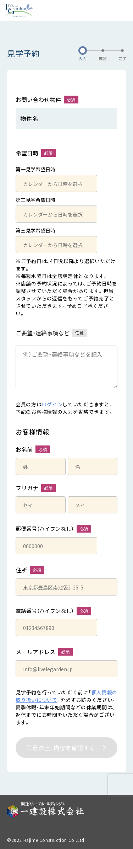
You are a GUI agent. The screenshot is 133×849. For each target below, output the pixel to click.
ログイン (52, 404)
